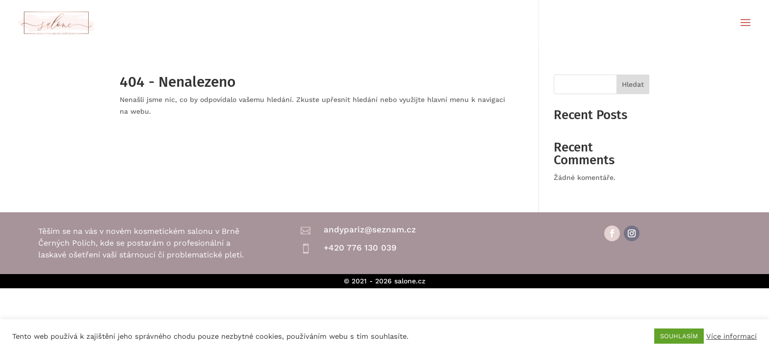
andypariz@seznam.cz (370, 229)
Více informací (731, 336)
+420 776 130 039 (360, 247)
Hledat (633, 84)
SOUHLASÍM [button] (679, 336)
